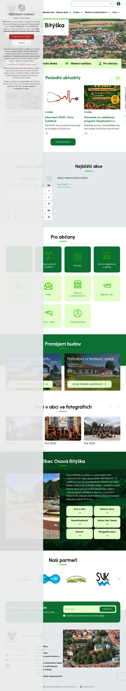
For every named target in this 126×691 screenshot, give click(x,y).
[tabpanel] (63, 112)
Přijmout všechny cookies (21, 37)
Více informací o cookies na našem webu (21, 65)
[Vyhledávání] (111, 4)
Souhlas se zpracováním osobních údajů (85, 615)
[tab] (46, 63)
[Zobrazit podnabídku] (70, 12)
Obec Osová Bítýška (31, 635)
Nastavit (22, 43)
